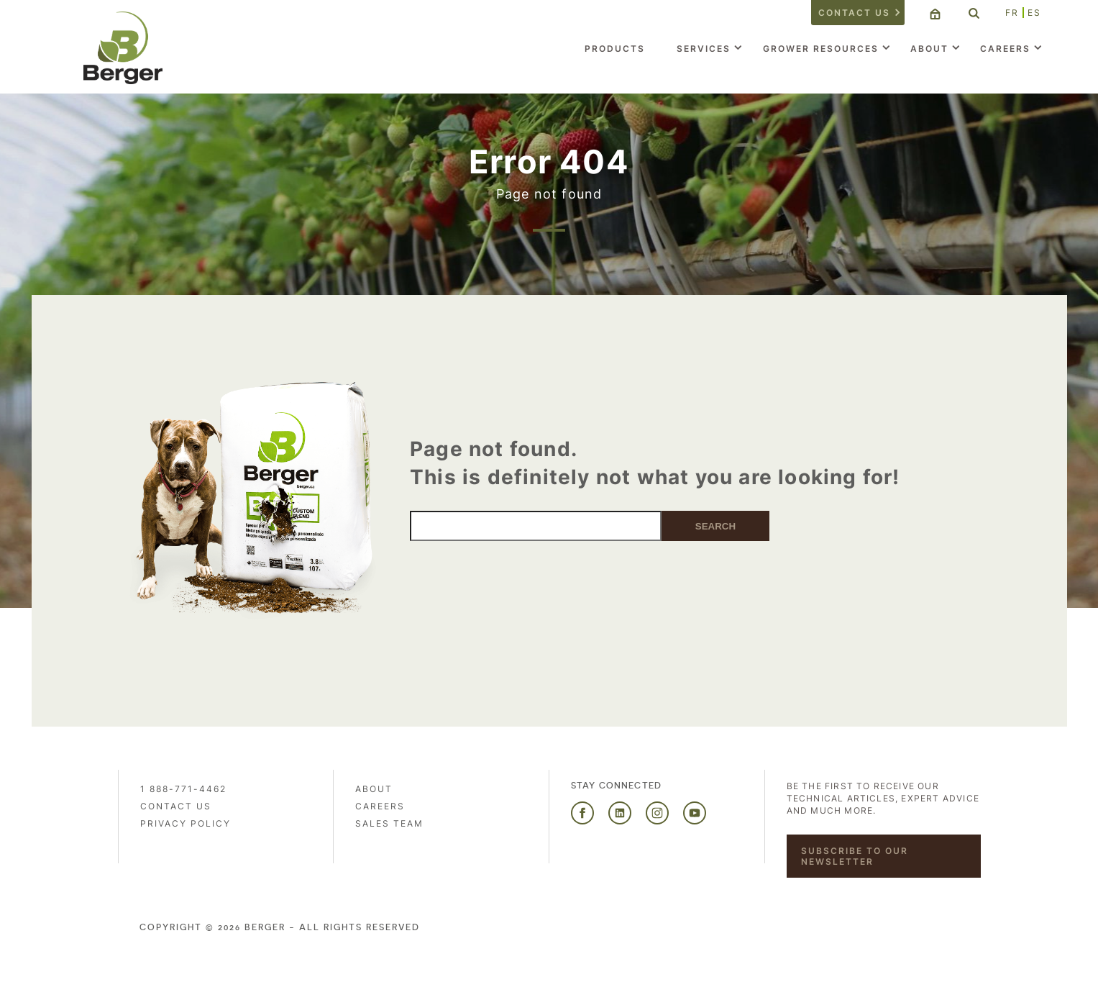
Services (704, 48)
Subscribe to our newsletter (854, 856)
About (929, 48)
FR (1012, 12)
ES (1034, 12)
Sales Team (389, 823)
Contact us (854, 12)
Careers (1005, 48)
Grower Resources (821, 48)
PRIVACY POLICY (185, 823)
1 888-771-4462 (183, 788)
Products (615, 48)
